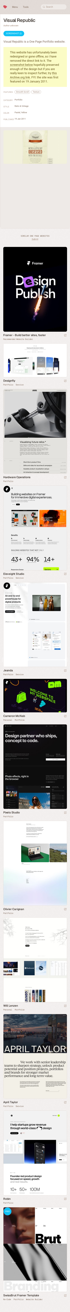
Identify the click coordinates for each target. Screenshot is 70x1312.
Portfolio (18, 99)
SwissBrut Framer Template (21, 1295)
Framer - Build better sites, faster (24, 335)
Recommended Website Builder (18, 339)
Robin (7, 1199)
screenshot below (21, 64)
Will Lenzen (10, 1005)
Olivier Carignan (13, 909)
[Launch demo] (65, 1295)
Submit (35, 239)
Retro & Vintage (21, 106)
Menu (15, 7)
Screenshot (14, 33)
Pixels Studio (11, 812)
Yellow (24, 112)
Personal (7, 720)
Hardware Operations (16, 477)
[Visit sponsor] (65, 335)
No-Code (7, 1299)
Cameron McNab (14, 716)
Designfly (9, 380)
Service (19, 385)
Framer (7, 489)
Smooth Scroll (22, 92)
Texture (36, 92)
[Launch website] (65, 381)
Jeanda (8, 670)
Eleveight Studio (13, 574)
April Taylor (10, 1102)
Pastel (17, 112)
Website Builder (34, 1299)
